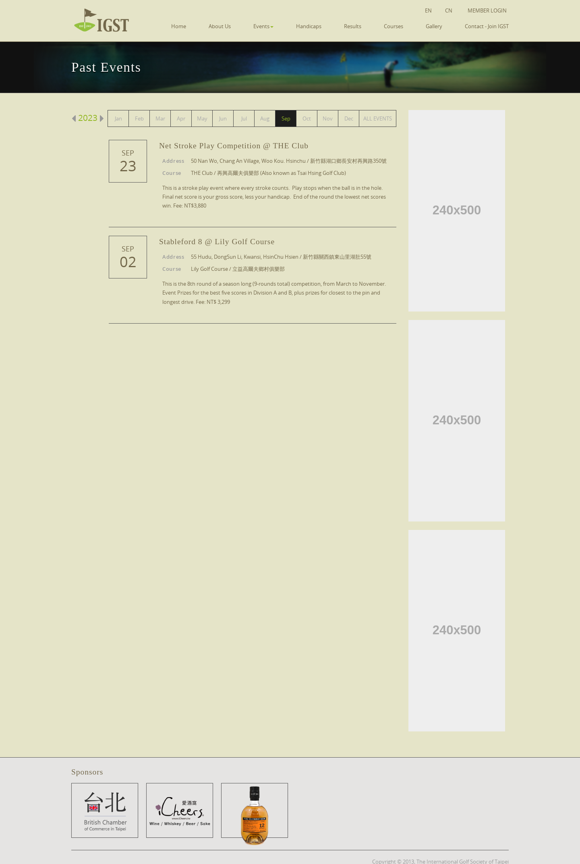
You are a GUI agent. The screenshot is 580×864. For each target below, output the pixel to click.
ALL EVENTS (377, 118)
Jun (223, 118)
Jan (118, 118)
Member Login (487, 10)
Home (178, 26)
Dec (348, 118)
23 (128, 166)
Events (263, 26)
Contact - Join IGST (487, 26)
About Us (220, 26)
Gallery (434, 26)
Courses (393, 26)
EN (428, 10)
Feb (139, 118)
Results (352, 26)
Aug (264, 118)
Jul (244, 118)
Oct (306, 118)
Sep (286, 118)
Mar (160, 118)
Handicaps (308, 26)
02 (128, 262)
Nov (328, 118)
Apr (181, 118)
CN (448, 10)
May (202, 118)
